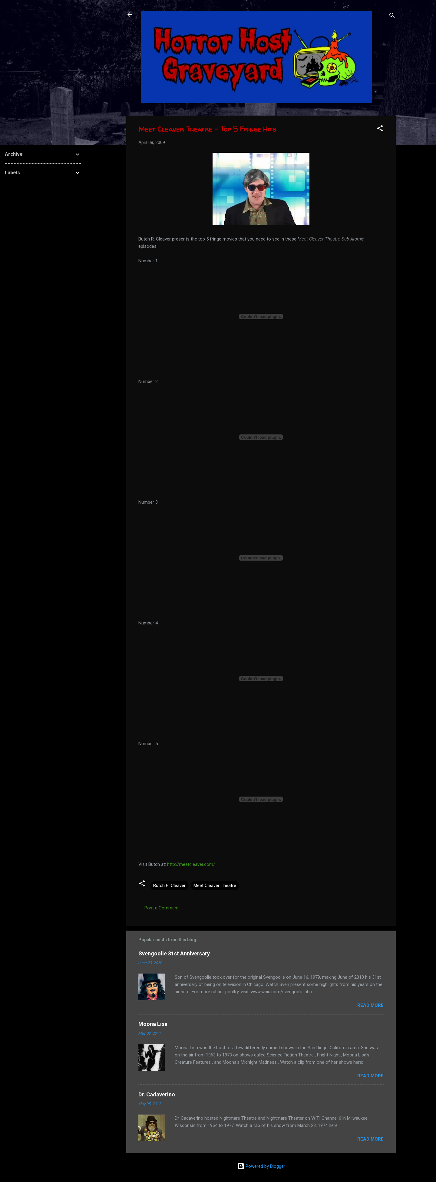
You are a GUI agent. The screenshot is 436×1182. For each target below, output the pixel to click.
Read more (370, 1005)
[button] (380, 129)
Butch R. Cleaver (169, 885)
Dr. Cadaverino (156, 1094)
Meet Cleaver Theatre (214, 885)
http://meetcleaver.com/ (191, 864)
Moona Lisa (152, 1024)
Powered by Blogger (261, 1166)
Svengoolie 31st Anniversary (174, 953)
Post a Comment (161, 908)
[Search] (392, 16)
